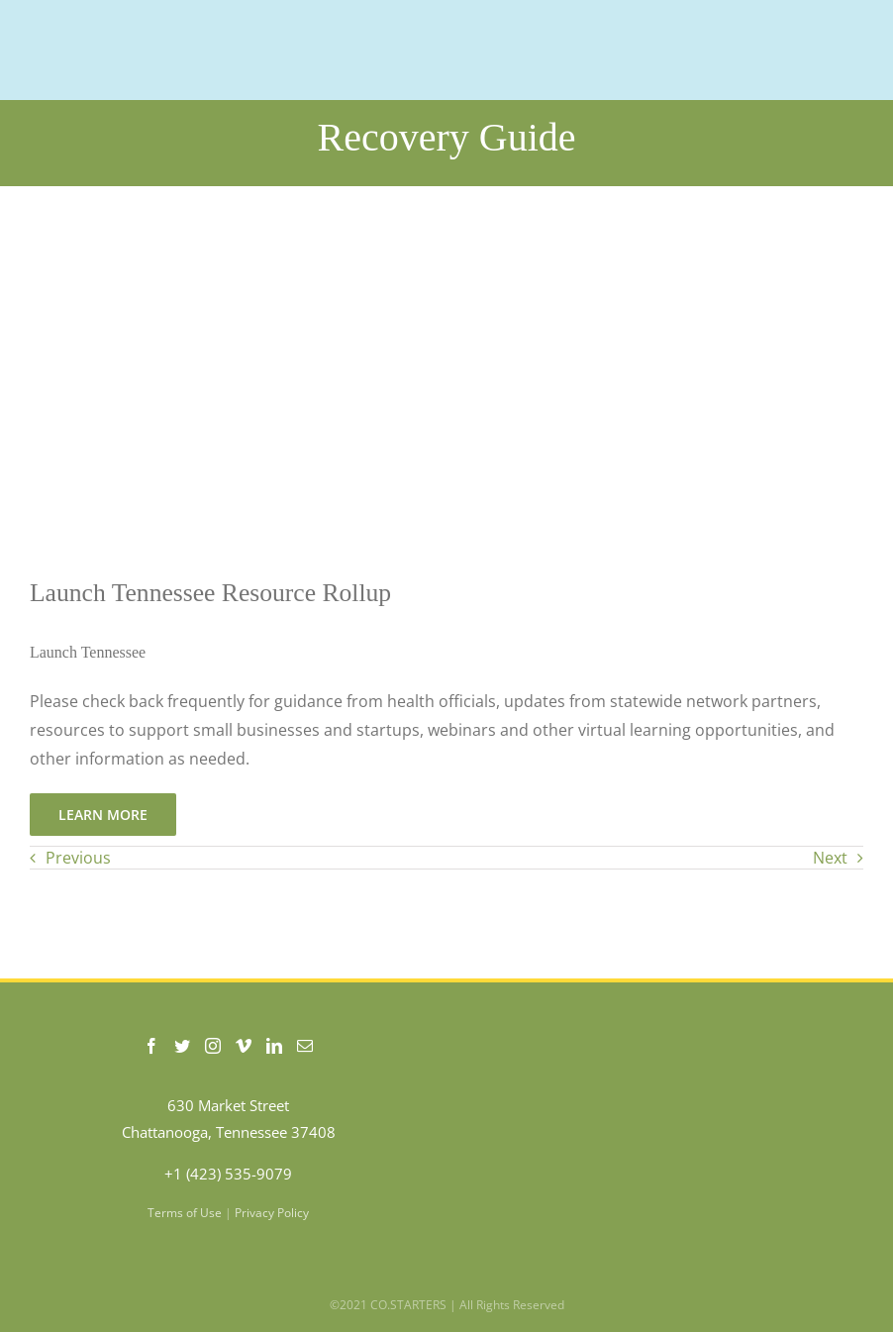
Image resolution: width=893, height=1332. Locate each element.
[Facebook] (151, 1046)
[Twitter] (182, 1046)
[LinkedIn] (274, 1046)
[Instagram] (213, 1046)
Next (830, 858)
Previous (78, 858)
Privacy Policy (272, 1212)
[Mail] (305, 1046)
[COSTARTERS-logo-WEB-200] (129, 13)
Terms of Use (185, 1212)
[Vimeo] (243, 1046)
